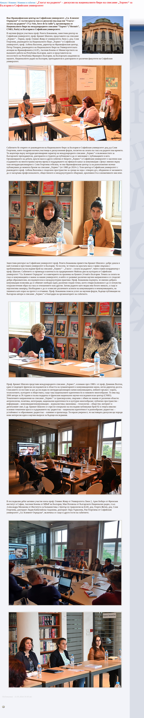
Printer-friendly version (4, 707)
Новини (12, 2)
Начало (3, 2)
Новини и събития (26, 2)
